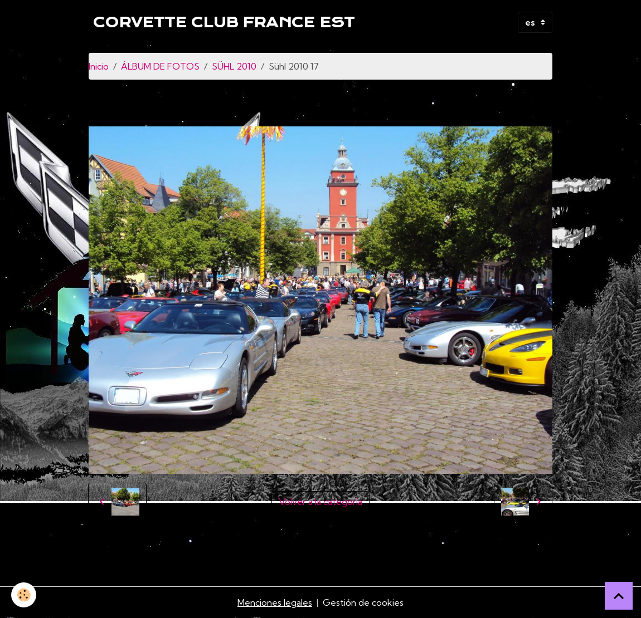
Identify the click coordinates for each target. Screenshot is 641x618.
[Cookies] (23, 594)
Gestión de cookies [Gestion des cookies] (363, 602)
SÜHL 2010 (234, 66)
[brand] (224, 22)
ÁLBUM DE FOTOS (160, 66)
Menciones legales (274, 602)
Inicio (99, 66)
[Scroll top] (619, 596)
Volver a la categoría (320, 501)
